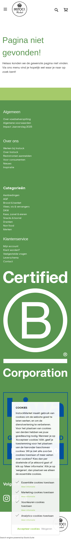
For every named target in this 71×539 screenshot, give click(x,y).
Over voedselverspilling (17, 119)
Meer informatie (28, 486)
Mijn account (10, 246)
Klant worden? (11, 250)
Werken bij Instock (13, 148)
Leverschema (11, 257)
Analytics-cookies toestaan (37, 515)
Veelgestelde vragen (15, 253)
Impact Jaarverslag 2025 (17, 126)
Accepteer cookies (28, 528)
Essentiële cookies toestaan (37, 482)
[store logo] (28, 9)
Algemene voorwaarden (17, 122)
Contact (8, 261)
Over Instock (10, 152)
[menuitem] (11, 195)
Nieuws (7, 163)
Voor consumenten (14, 159)
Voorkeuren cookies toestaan (32, 504)
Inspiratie (8, 167)
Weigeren (46, 528)
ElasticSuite (29, 537)
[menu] (35, 212)
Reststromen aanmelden (17, 155)
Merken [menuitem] (7, 229)
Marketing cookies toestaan (37, 492)
